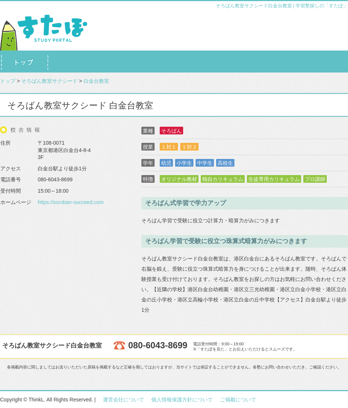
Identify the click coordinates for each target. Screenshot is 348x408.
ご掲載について (238, 400)
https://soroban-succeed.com (71, 202)
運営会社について (123, 400)
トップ (7, 81)
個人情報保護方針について (182, 400)
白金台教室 (96, 81)
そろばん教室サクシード (49, 81)
